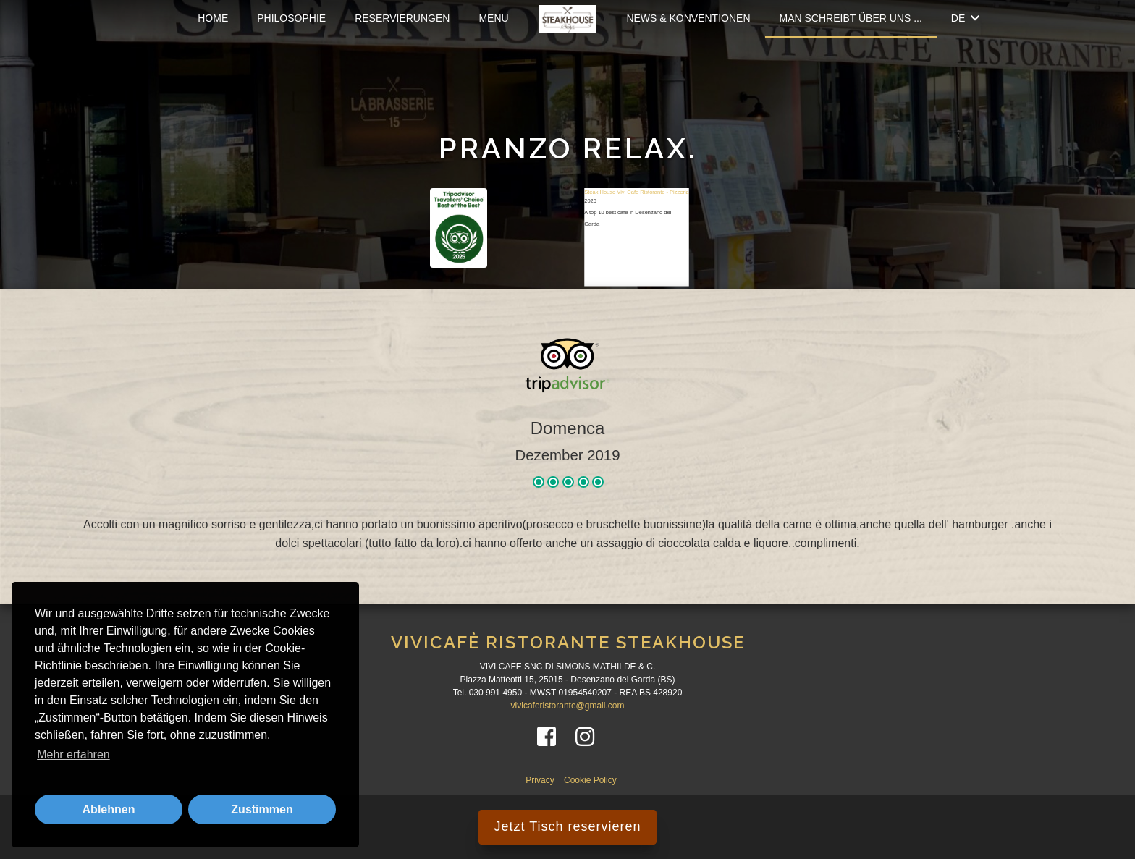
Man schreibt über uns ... (851, 18)
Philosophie (291, 18)
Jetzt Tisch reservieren (567, 826)
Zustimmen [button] (261, 809)
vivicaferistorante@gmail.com (568, 706)
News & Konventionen (688, 18)
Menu (493, 18)
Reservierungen (402, 18)
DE (965, 18)
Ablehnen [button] (109, 809)
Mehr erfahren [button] (73, 754)
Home (213, 18)
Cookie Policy (590, 780)
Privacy (541, 780)
